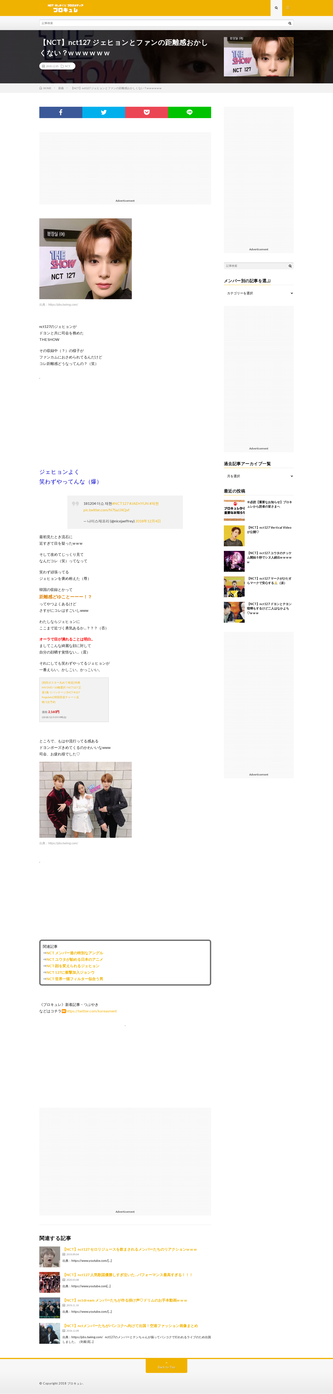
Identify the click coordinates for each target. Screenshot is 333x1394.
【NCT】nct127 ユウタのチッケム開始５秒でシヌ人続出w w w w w (269, 557)
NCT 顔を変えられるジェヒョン (72, 966)
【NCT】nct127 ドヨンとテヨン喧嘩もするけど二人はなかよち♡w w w (269, 608)
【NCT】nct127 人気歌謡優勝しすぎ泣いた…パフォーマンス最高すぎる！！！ (127, 1275)
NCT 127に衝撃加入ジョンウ (70, 972)
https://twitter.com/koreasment (91, 1011)
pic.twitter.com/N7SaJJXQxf (106, 510)
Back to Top (166, 1367)
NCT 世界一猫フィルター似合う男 (74, 979)
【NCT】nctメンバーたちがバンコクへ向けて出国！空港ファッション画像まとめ (130, 1326)
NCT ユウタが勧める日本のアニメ (74, 959)
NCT (67, 66)
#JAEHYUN (139, 503)
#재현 (154, 503)
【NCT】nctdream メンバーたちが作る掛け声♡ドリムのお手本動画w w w (124, 1300)
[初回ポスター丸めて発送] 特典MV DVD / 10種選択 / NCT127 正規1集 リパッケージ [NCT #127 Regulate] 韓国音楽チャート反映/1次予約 (61, 692)
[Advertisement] (125, 164)
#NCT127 (120, 503)
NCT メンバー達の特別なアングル (74, 953)
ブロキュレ (75, 1383)
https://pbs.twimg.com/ (63, 305)
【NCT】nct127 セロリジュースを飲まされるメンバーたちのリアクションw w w (129, 1249)
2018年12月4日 (148, 521)
